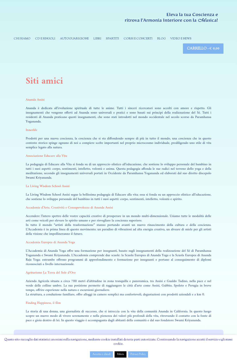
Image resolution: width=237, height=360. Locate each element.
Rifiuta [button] (120, 354)
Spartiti (112, 39)
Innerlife (31, 130)
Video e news (180, 39)
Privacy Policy (138, 354)
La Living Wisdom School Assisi (48, 186)
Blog (161, 39)
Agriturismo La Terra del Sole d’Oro (51, 273)
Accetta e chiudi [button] (101, 354)
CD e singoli (45, 39)
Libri (97, 39)
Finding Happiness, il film (43, 303)
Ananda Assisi (35, 100)
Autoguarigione (74, 39)
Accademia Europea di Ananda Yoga (50, 242)
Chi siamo (22, 39)
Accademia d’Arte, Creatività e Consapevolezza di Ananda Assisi (69, 208)
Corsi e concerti (138, 39)
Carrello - (203, 48)
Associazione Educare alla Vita (46, 156)
